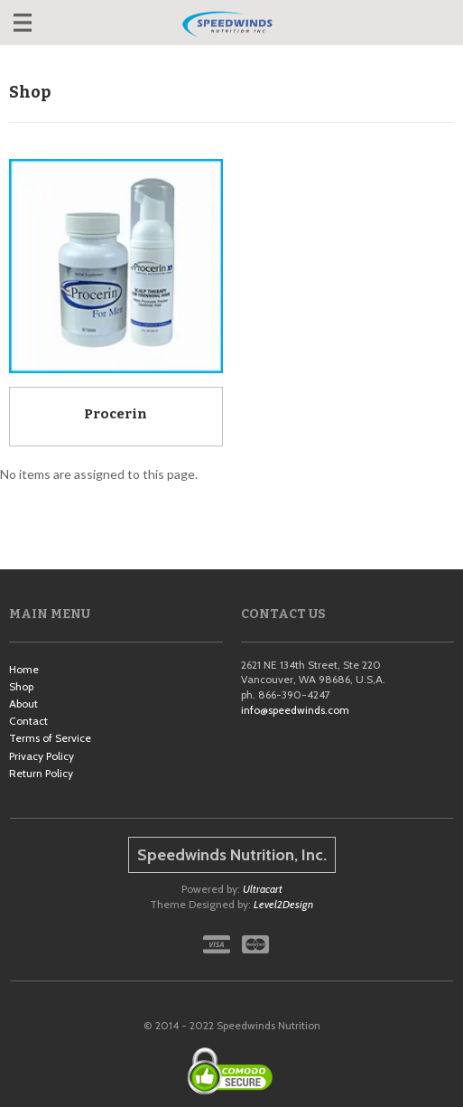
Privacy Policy (41, 756)
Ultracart (262, 889)
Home (24, 669)
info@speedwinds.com (295, 710)
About (23, 703)
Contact (28, 720)
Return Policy (41, 773)
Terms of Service (50, 738)
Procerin (115, 414)
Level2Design (283, 904)
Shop (21, 686)
